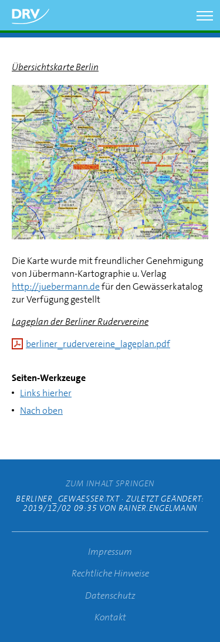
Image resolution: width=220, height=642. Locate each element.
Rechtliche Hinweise (110, 573)
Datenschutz (110, 595)
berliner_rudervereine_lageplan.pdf (98, 344)
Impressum (110, 551)
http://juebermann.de (56, 286)
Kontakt (110, 617)
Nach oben (41, 410)
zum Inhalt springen (110, 483)
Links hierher (46, 393)
